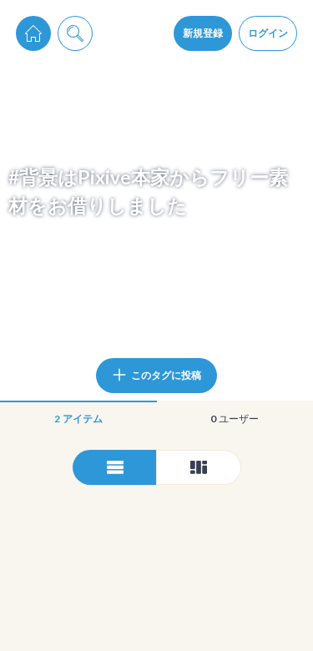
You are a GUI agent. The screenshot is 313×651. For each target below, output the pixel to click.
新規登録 (203, 33)
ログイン (268, 33)
